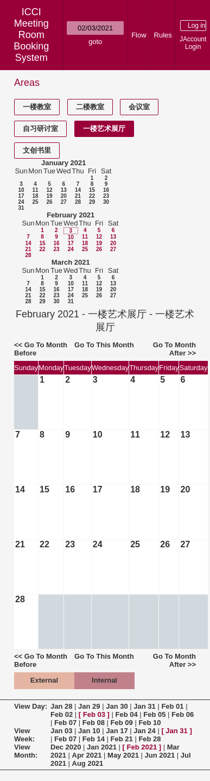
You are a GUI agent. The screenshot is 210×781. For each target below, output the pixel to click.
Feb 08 (93, 722)
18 (35, 196)
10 (21, 190)
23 (106, 196)
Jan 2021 (102, 747)
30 (106, 202)
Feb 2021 (142, 747)
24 (21, 202)
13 (64, 190)
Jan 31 (144, 706)
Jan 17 (117, 731)
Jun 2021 (160, 755)
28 (78, 202)
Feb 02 (61, 714)
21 (78, 196)
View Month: (25, 751)
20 (64, 196)
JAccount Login (193, 43)
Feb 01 (172, 706)
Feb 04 (127, 714)
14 (78, 190)
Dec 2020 (65, 747)
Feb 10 (149, 722)
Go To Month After (174, 349)
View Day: (30, 706)
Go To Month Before (40, 349)
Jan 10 (89, 731)
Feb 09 (122, 722)
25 (35, 202)
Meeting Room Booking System (31, 40)
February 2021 (70, 215)
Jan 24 (144, 731)
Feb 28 (149, 739)
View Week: (24, 735)
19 (49, 196)
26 (49, 202)
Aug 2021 (88, 763)
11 (35, 190)
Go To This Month (104, 345)
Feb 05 (154, 714)
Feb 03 (94, 714)
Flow (138, 35)
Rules (163, 35)
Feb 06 (182, 714)
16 (106, 190)
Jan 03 (61, 731)
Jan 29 (89, 706)
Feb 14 (93, 739)
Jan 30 (117, 706)
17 (21, 196)
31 (21, 208)
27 (64, 202)
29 (92, 202)
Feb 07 (65, 722)
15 (92, 190)
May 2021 (123, 755)
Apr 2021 (87, 755)
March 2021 (71, 262)
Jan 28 (61, 706)
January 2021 (63, 163)
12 (49, 190)
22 (92, 196)
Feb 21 (122, 739)
